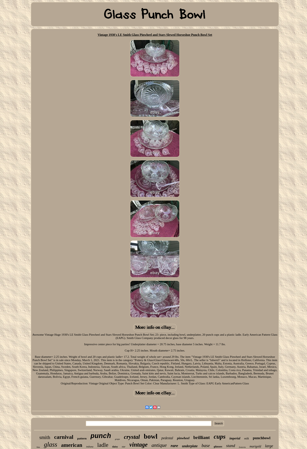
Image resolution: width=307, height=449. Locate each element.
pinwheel (183, 438)
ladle (102, 445)
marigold (255, 446)
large (269, 446)
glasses (218, 446)
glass (50, 444)
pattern (82, 438)
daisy (115, 446)
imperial (234, 438)
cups (220, 436)
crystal (132, 437)
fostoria (242, 447)
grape (117, 439)
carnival (63, 437)
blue (38, 447)
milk (246, 438)
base (206, 445)
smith (44, 437)
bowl (150, 436)
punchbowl (261, 438)
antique (159, 445)
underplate (190, 446)
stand (230, 445)
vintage (138, 444)
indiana (89, 446)
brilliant (201, 437)
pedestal (167, 438)
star (124, 446)
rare (174, 445)
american (71, 445)
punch (100, 436)
